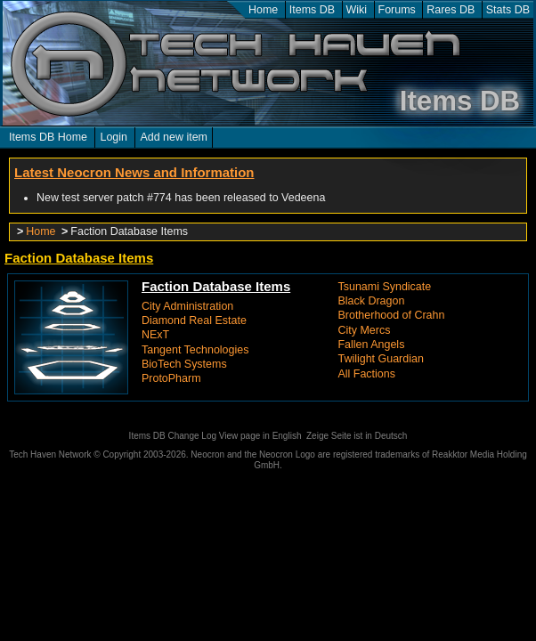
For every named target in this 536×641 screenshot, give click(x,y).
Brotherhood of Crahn (391, 315)
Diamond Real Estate (194, 320)
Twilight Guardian (381, 359)
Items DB (312, 10)
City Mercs (364, 330)
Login (113, 137)
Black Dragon (371, 301)
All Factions (366, 374)
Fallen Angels (371, 344)
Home (263, 10)
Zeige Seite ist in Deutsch (356, 436)
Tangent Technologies (195, 350)
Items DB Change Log (172, 436)
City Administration (187, 306)
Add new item (173, 137)
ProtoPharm (171, 378)
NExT (155, 335)
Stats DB (508, 10)
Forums (397, 10)
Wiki (357, 10)
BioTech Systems (184, 364)
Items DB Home (48, 137)
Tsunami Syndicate (385, 286)
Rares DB (450, 10)
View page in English (260, 436)
